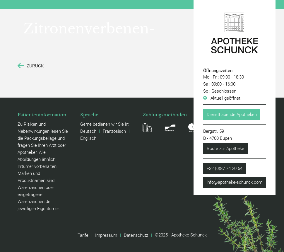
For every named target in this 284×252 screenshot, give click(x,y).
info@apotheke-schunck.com (234, 182)
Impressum (106, 235)
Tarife (83, 235)
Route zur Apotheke (225, 148)
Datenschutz (136, 235)
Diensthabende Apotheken (232, 114)
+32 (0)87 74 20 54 (224, 168)
